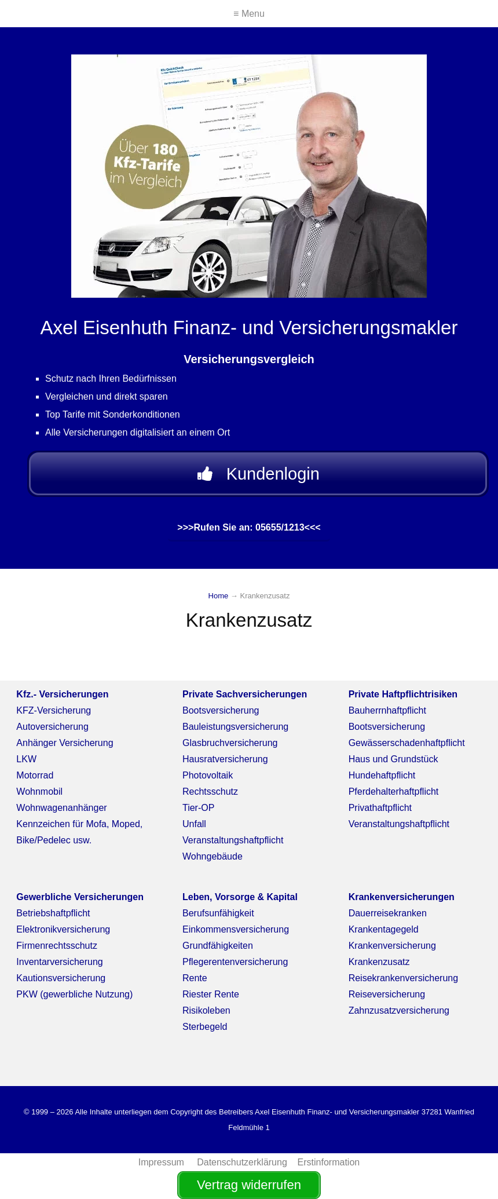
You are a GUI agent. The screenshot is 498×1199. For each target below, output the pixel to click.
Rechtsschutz (210, 791)
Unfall (194, 824)
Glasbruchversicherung (230, 743)
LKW (26, 759)
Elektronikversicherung (63, 929)
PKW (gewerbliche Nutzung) (74, 994)
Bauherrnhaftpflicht (387, 710)
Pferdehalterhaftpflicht (394, 791)
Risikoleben (206, 1010)
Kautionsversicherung (60, 978)
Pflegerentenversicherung (235, 962)
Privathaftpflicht (380, 808)
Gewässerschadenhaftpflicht (407, 743)
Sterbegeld (204, 1027)
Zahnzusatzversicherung (399, 1010)
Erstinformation (329, 1162)
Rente (194, 978)
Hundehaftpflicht (382, 775)
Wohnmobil (39, 791)
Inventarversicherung (59, 962)
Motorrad (34, 775)
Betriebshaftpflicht (53, 913)
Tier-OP (198, 808)
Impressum (162, 1162)
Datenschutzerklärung (242, 1162)
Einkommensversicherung (235, 929)
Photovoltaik (207, 775)
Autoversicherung (52, 727)
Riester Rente (210, 994)
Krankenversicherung (392, 946)
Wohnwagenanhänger (61, 808)
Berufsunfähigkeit (218, 913)
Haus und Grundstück (393, 759)
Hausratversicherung (225, 759)
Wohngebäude (212, 856)
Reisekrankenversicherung (403, 978)
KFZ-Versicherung (53, 710)
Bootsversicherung (220, 710)
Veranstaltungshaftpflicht (232, 840)
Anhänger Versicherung (64, 743)
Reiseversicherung (387, 994)
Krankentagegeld (384, 929)
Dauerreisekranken (388, 913)
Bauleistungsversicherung (235, 727)
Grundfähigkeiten (217, 946)
